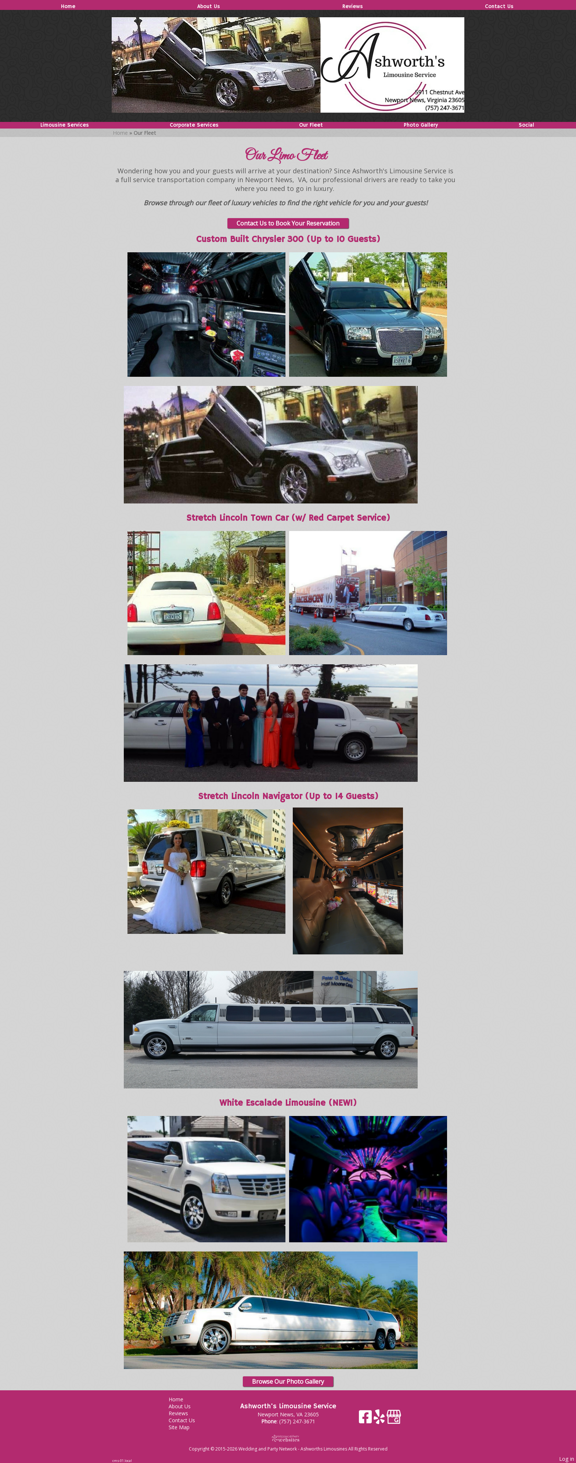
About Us (208, 6)
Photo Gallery (421, 125)
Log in (566, 1458)
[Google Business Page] (393, 1419)
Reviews (352, 6)
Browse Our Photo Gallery (288, 1381)
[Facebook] (366, 1419)
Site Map (185, 1427)
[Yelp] (380, 1419)
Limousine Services (64, 125)
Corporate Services (194, 125)
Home (68, 6)
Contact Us (499, 6)
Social (526, 125)
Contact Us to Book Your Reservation (288, 223)
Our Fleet (311, 125)
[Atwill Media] (288, 1438)
